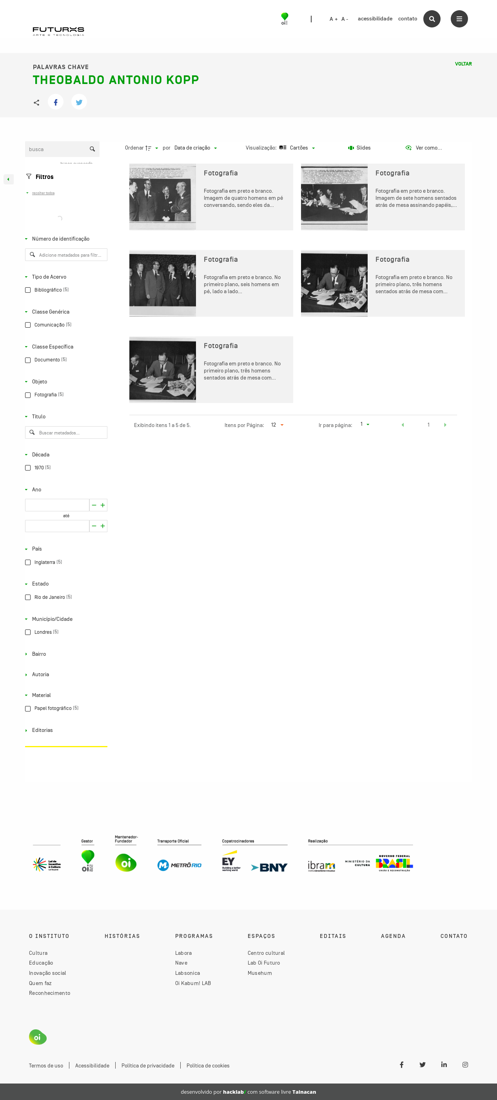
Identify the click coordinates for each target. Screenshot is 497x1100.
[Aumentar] (93, 505)
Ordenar (134, 147)
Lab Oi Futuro (264, 963)
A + (334, 19)
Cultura (38, 953)
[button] (403, 425)
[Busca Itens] (62, 149)
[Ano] (64, 489)
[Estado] (64, 584)
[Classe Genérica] (64, 311)
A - (344, 19)
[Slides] (359, 148)
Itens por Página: (244, 425)
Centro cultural (266, 953)
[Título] (64, 416)
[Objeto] (64, 382)
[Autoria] (64, 674)
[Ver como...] (423, 148)
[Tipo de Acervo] (64, 276)
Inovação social (48, 973)
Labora (183, 953)
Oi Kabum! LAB (193, 983)
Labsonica (187, 973)
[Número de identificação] (64, 239)
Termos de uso (46, 1065)
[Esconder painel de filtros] (9, 179)
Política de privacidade (148, 1065)
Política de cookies (208, 1065)
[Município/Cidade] (64, 619)
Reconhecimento (49, 993)
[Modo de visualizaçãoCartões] (296, 148)
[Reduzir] (102, 505)
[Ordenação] (196, 148)
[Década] (64, 454)
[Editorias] (64, 730)
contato (407, 18)
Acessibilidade (92, 1065)
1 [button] (429, 424)
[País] (64, 549)
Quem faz (40, 983)
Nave (181, 963)
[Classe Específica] (64, 347)
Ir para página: (335, 425)
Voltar (463, 64)
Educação (41, 963)
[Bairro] (64, 654)
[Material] (64, 695)
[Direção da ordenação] (153, 148)
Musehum (260, 973)
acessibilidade (375, 18)
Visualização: (262, 147)
